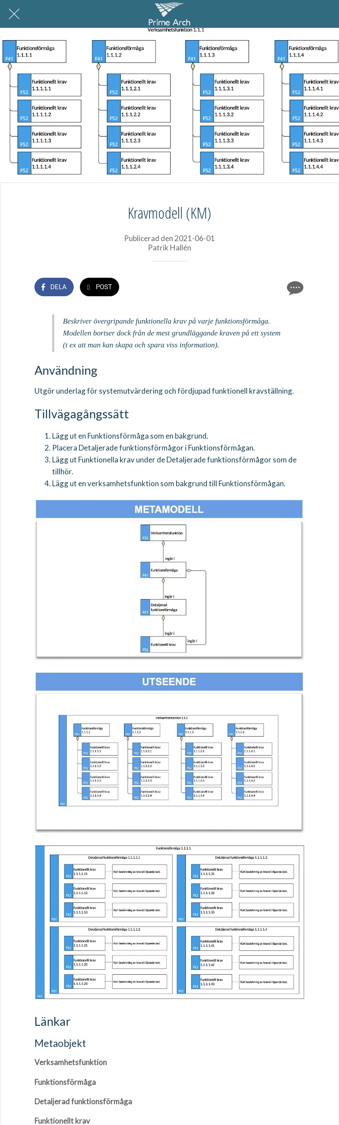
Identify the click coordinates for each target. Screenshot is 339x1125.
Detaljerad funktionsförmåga (83, 1101)
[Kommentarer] (294, 287)
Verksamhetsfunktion (70, 1062)
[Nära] (14, 14)
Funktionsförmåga (65, 1082)
